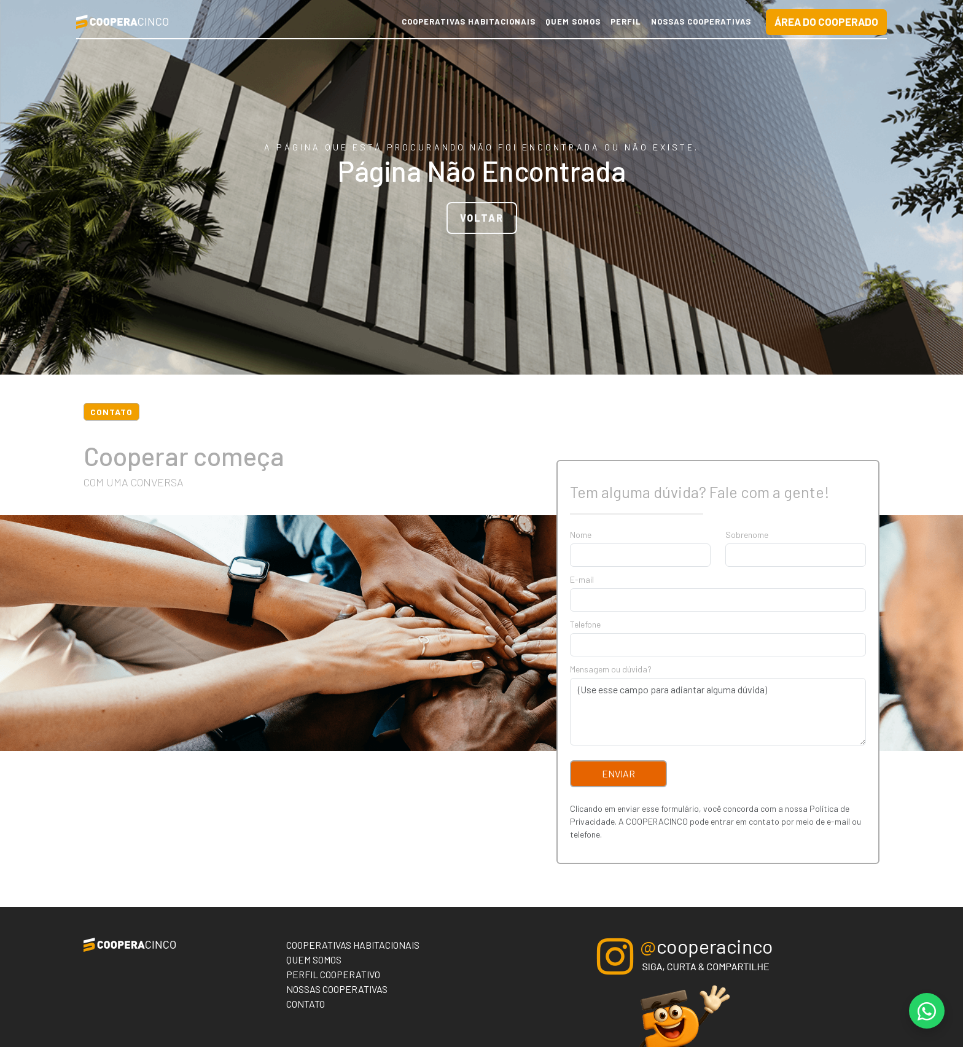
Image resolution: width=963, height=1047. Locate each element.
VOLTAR (482, 218)
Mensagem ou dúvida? (611, 669)
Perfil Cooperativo (333, 974)
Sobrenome (746, 534)
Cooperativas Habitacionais (469, 21)
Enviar (618, 773)
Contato (305, 1004)
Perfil (625, 21)
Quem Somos (573, 21)
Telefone (585, 624)
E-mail (582, 579)
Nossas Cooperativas (701, 21)
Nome (580, 534)
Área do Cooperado (826, 21)
